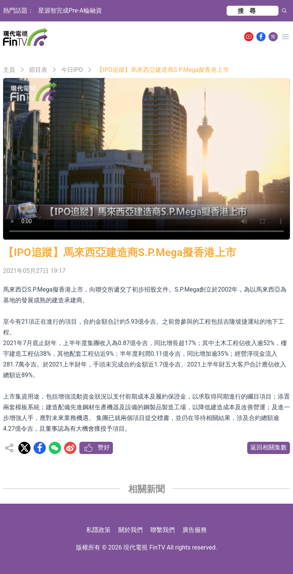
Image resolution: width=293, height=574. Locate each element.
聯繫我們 (162, 529)
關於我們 (130, 529)
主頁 (9, 69)
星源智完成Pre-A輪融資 (70, 10)
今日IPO (72, 69)
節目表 (38, 69)
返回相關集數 (268, 447)
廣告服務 (194, 529)
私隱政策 (98, 529)
